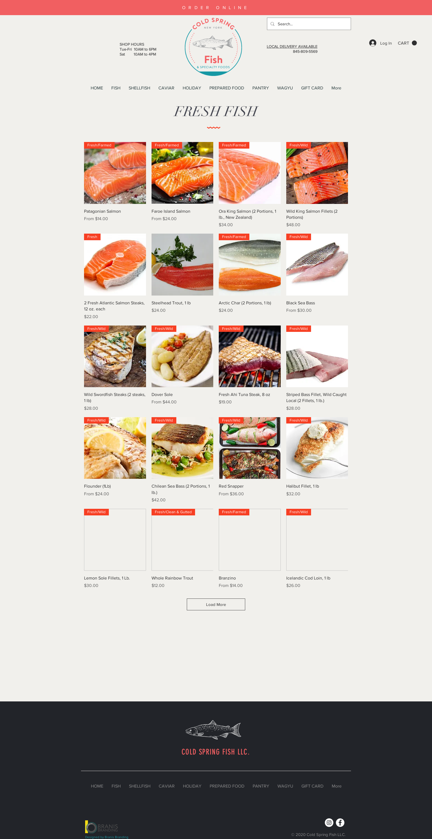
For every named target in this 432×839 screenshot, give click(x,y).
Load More (216, 604)
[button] (407, 43)
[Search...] (308, 24)
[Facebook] (340, 822)
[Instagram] (329, 822)
